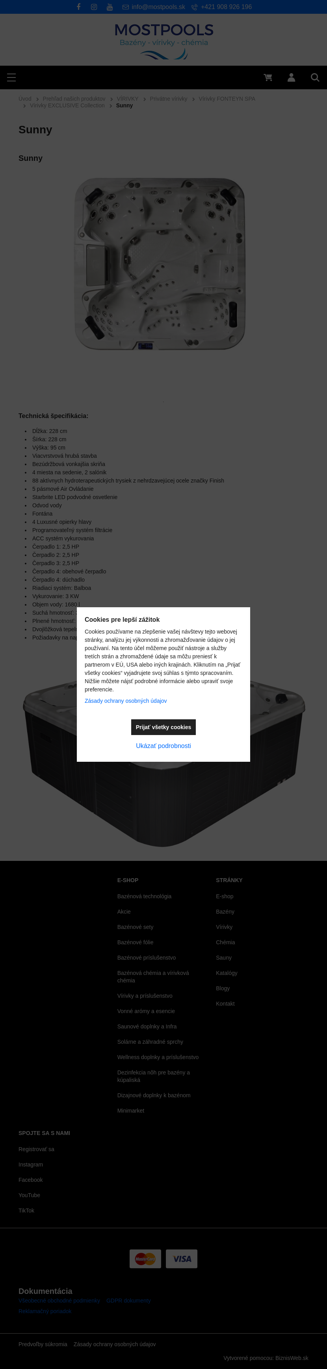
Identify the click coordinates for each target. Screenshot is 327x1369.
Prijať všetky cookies (163, 727)
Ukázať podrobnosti (163, 746)
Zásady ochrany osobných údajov (126, 701)
